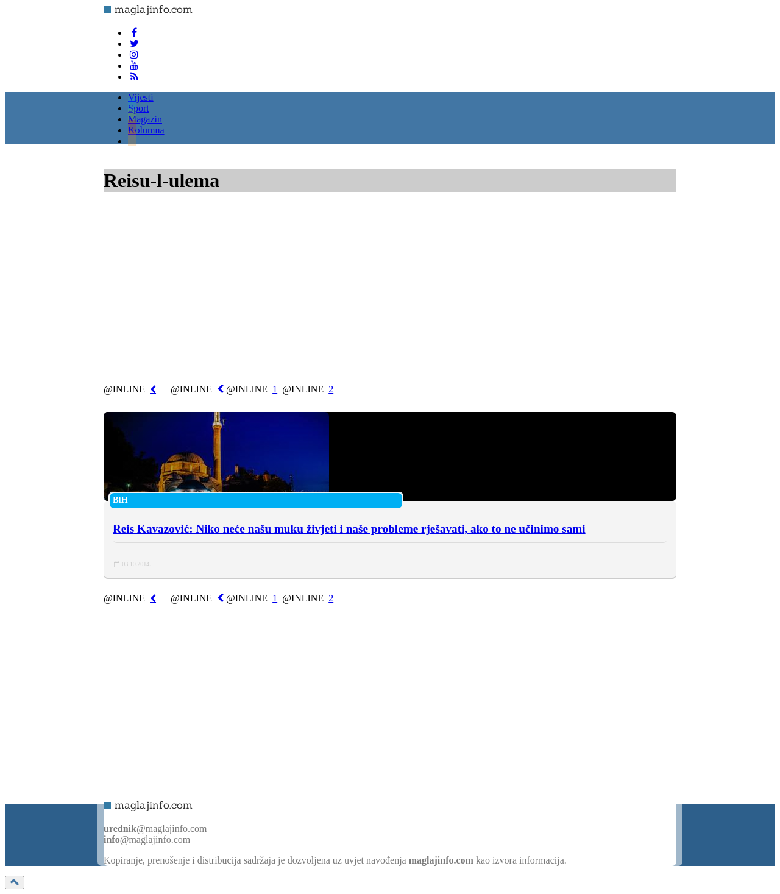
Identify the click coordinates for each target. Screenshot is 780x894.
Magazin (145, 119)
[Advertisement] (390, 290)
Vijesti (141, 97)
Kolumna (146, 130)
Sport (138, 108)
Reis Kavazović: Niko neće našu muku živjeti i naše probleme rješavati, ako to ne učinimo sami (349, 528)
